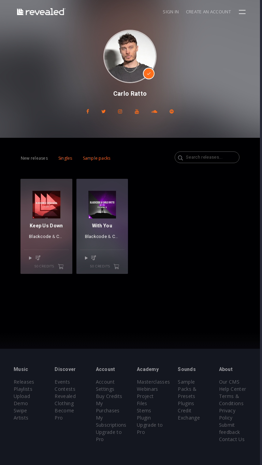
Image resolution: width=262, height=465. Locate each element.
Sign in (173, 12)
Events (62, 381)
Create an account (210, 12)
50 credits (49, 267)
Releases (24, 381)
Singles (65, 158)
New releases (34, 158)
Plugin (145, 417)
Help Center (234, 389)
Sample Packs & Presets (188, 388)
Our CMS (231, 381)
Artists (21, 417)
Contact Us (233, 439)
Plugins (187, 403)
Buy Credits (110, 396)
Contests (65, 389)
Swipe (20, 410)
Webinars (148, 389)
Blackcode (40, 237)
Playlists (23, 389)
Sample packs (97, 158)
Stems (145, 410)
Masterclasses (154, 381)
